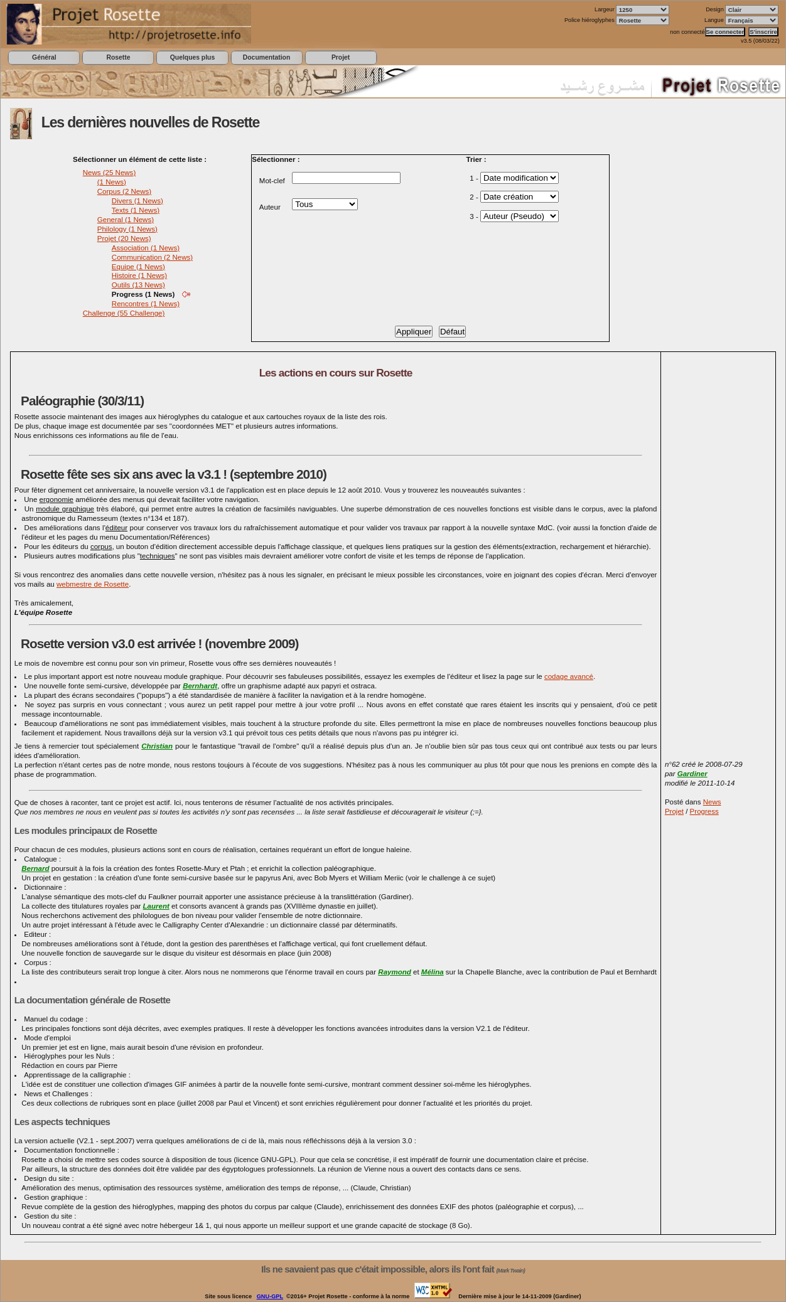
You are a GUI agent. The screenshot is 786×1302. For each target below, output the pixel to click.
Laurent (156, 906)
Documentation (266, 57)
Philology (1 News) (127, 229)
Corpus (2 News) (124, 191)
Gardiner (692, 773)
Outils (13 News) (138, 285)
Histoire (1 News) (139, 275)
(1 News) (111, 182)
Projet (340, 57)
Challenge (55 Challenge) (124, 313)
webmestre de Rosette (93, 584)
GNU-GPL (270, 1296)
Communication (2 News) (152, 257)
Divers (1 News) (137, 201)
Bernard (35, 868)
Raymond (394, 972)
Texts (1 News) (135, 210)
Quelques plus (192, 57)
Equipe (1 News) (138, 266)
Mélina (432, 972)
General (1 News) (125, 219)
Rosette (118, 57)
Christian (157, 746)
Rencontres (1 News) (146, 303)
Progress (704, 811)
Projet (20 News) (124, 238)
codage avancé (568, 676)
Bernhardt (200, 686)
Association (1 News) (146, 248)
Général (44, 57)
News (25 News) (109, 172)
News (712, 802)
